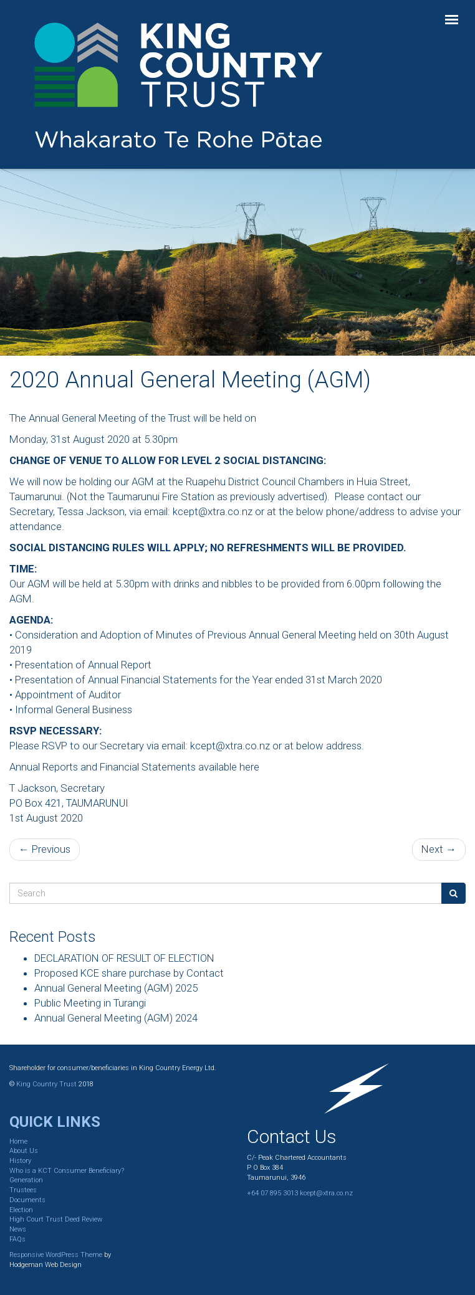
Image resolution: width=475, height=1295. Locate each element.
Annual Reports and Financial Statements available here (134, 767)
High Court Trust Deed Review (55, 1219)
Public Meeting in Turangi (90, 1003)
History (20, 1161)
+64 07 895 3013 (272, 1193)
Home (18, 1141)
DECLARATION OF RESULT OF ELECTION (124, 958)
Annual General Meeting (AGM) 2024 (116, 1018)
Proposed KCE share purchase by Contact (129, 973)
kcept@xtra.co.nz (212, 511)
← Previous (44, 849)
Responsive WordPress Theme (55, 1255)
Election (21, 1210)
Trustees (23, 1190)
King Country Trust (46, 1084)
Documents (27, 1200)
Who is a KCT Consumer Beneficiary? (66, 1171)
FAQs (17, 1239)
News (17, 1229)
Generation (26, 1180)
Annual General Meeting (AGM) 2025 (116, 988)
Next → (438, 849)
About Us (23, 1151)
